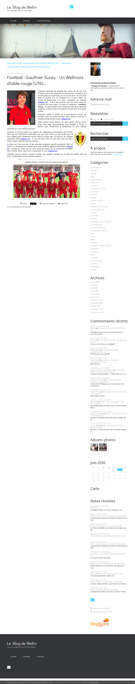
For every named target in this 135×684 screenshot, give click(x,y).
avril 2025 (94, 288)
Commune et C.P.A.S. (98, 189)
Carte (94, 488)
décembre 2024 (96, 300)
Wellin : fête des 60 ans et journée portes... (106, 526)
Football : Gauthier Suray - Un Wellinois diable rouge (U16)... (45, 80)
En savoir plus (94, 682)
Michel (93, 328)
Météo (93, 240)
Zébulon (93, 270)
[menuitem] (13, 20)
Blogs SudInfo (95, 180)
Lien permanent (47, 203)
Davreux (93, 402)
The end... (94, 508)
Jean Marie (94, 360)
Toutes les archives (96, 312)
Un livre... (93, 264)
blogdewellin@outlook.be (100, 104)
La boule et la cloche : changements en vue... (108, 341)
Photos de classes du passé (100, 246)
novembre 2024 (96, 303)
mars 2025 (94, 291)
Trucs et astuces (96, 261)
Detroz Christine (96, 380)
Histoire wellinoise (97, 210)
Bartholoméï (95, 392)
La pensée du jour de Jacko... (101, 222)
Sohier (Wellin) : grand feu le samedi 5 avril (106, 582)
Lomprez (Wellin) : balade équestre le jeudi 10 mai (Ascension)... (29, 67)
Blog (92, 177)
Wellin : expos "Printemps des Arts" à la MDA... (107, 564)
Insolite (93, 213)
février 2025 (95, 294)
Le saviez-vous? (96, 225)
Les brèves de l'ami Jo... (99, 231)
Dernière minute (96, 201)
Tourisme (94, 258)
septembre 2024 (96, 309)
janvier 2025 (95, 297)
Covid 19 (93, 195)
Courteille (94, 425)
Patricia (93, 340)
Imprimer (63, 203)
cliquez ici (42, 102)
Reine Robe (94, 350)
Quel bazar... (95, 249)
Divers (92, 204)
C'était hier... (95, 183)
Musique (93, 243)
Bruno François (96, 414)
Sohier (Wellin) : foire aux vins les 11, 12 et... (107, 574)
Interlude (94, 216)
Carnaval (93, 186)
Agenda (93, 174)
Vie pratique (95, 267)
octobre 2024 (95, 306)
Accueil (13, 20)
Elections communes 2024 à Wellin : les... (108, 329)
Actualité (93, 171)
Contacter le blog (43, 20)
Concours (94, 192)
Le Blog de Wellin (22, 7)
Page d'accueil (66, 63)
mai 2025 (93, 285)
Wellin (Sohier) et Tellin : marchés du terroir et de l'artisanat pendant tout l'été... (33, 63)
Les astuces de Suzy (98, 228)
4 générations (95, 168)
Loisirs (93, 237)
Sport (92, 255)
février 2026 (95, 282)
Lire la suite (117, 154)
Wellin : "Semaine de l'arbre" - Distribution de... (108, 415)
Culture (93, 198)
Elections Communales (99, 207)
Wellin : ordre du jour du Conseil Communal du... (107, 403)
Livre (92, 234)
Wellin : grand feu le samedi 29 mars (104, 590)
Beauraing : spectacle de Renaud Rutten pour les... (107, 555)
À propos (40, 656)
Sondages (94, 252)
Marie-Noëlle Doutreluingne (101, 370)
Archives (26, 20)
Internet (93, 219)
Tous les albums (95, 454)
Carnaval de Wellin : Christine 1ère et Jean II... (107, 371)
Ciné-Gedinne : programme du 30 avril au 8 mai (108, 536)
